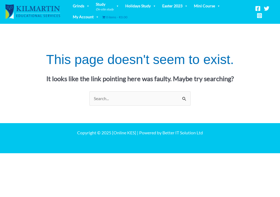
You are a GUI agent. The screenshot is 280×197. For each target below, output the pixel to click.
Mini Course (207, 6)
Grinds (81, 6)
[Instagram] (259, 15)
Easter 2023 (175, 6)
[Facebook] (258, 8)
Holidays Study (140, 6)
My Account (86, 17)
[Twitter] (266, 8)
